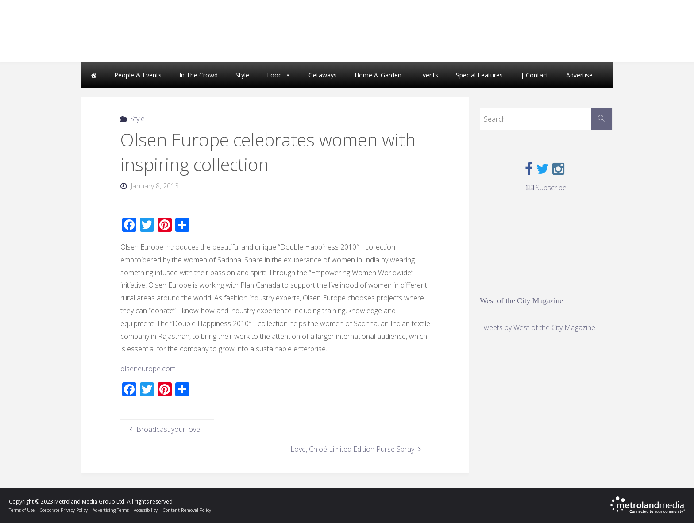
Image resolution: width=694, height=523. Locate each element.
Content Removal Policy (186, 510)
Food (274, 75)
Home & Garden (378, 75)
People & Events (138, 75)
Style (242, 75)
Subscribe (546, 187)
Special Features (479, 75)
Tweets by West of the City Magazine (537, 327)
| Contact (534, 75)
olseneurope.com (148, 368)
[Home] (93, 75)
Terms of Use (22, 510)
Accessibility (146, 510)
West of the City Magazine (521, 300)
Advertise (579, 75)
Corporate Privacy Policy (63, 510)
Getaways (322, 75)
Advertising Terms (111, 510)
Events (428, 75)
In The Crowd (198, 75)
